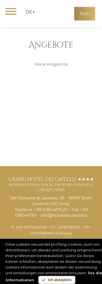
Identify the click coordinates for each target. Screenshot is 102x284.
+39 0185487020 (51, 209)
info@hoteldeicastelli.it (64, 215)
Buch (85, 13)
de (30, 11)
